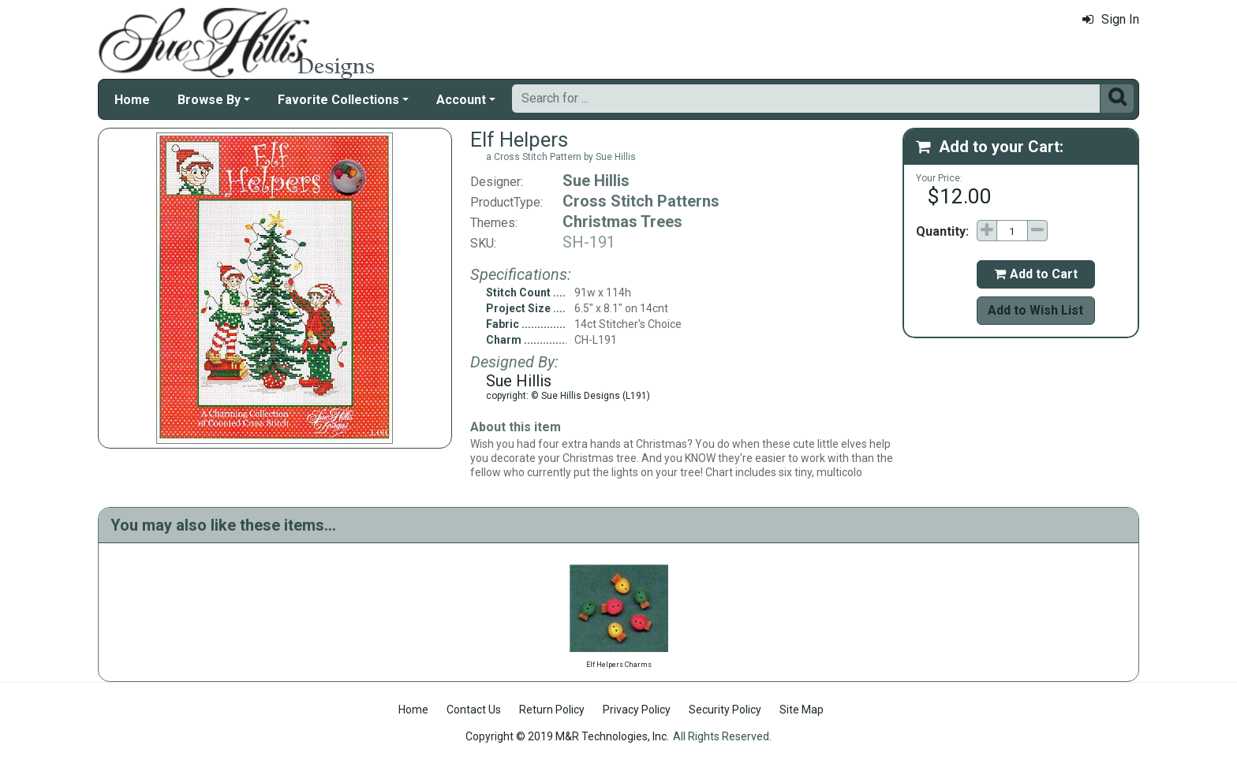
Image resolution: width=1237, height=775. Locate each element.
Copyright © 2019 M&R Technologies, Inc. (567, 736)
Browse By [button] (209, 99)
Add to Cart (1036, 273)
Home (132, 99)
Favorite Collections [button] (338, 99)
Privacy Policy (637, 709)
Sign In (1110, 19)
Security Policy (725, 709)
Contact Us (474, 709)
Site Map (801, 709)
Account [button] (461, 99)
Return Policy (552, 709)
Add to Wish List (1035, 310)
